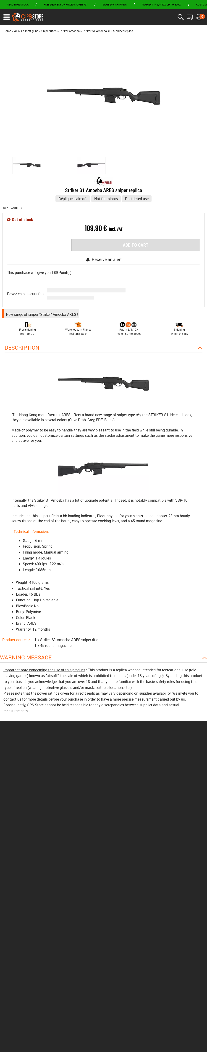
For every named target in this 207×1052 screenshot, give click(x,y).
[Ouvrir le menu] (6, 17)
